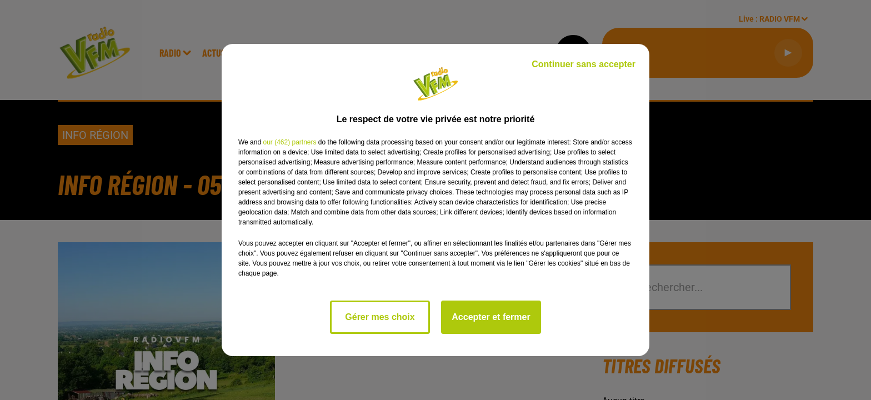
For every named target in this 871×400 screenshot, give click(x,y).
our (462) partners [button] (289, 142)
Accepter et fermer (491, 317)
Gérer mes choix (379, 317)
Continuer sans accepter (583, 64)
